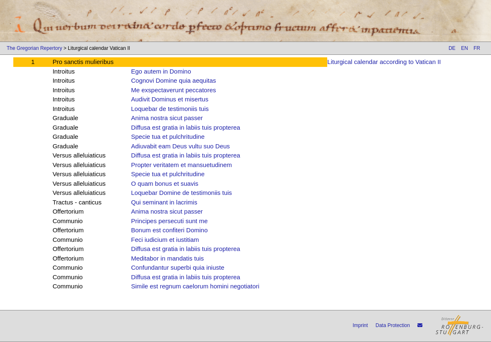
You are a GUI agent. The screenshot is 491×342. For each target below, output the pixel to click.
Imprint (360, 325)
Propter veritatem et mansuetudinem (181, 164)
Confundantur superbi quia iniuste (177, 267)
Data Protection (392, 325)
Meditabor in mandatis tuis (167, 258)
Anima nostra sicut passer (167, 117)
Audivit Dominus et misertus (169, 99)
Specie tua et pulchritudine (168, 136)
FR (477, 48)
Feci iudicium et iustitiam (165, 239)
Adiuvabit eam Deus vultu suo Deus (180, 146)
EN (464, 48)
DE (452, 48)
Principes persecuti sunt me (169, 220)
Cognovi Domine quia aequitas (173, 80)
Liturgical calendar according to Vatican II (384, 61)
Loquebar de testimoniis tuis (170, 108)
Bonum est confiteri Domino (169, 230)
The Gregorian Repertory (34, 48)
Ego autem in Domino (161, 71)
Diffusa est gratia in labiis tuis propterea (185, 127)
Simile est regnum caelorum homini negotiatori (195, 286)
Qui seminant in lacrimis (164, 202)
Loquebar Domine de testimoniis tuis (181, 192)
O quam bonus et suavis (164, 183)
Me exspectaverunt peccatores (173, 89)
